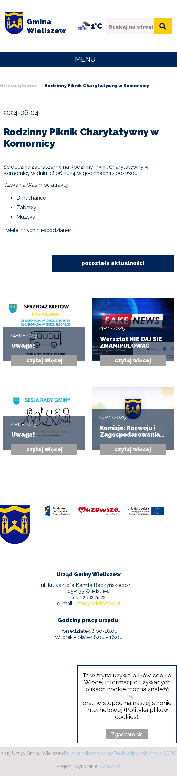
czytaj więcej (44, 360)
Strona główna (18, 85)
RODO (170, 753)
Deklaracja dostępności (138, 753)
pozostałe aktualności (112, 263)
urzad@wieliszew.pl (96, 603)
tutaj (127, 696)
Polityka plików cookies (89, 753)
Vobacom (110, 766)
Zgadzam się (127, 734)
